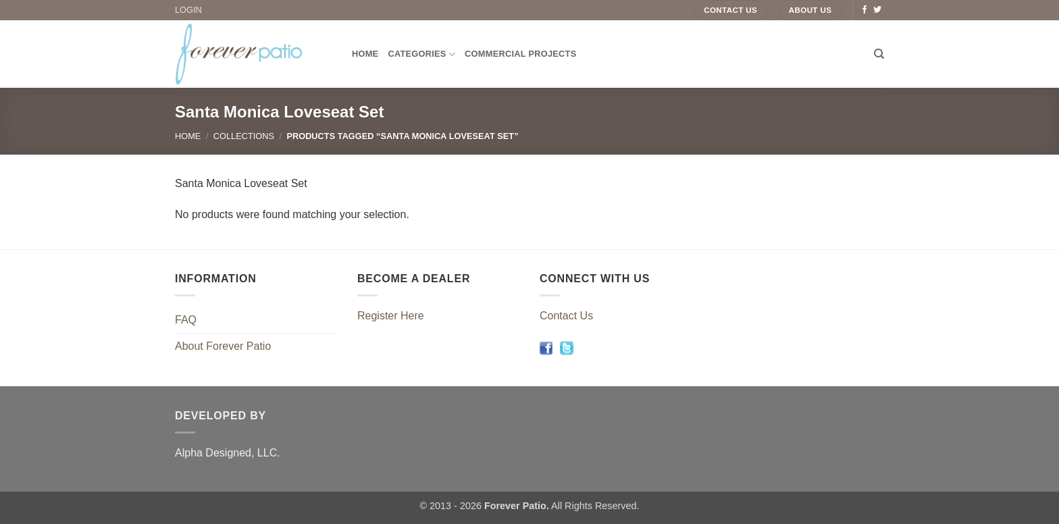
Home (365, 54)
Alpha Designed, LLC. (227, 453)
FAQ (186, 319)
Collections (243, 136)
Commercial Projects (520, 54)
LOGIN (188, 10)
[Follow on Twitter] (877, 10)
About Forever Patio (223, 346)
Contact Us (566, 315)
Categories (421, 54)
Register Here (390, 315)
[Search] (879, 54)
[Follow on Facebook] (864, 10)
